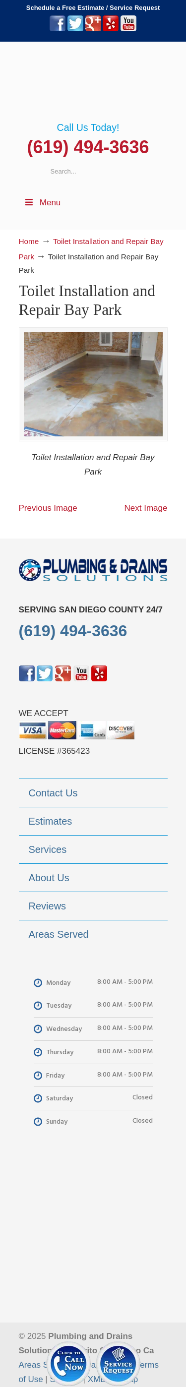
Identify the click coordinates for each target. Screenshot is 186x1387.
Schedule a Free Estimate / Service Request (93, 7)
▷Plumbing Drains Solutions (93, 82)
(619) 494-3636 (88, 147)
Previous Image (48, 508)
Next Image (146, 508)
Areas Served (44, 1365)
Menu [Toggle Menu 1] (42, 202)
